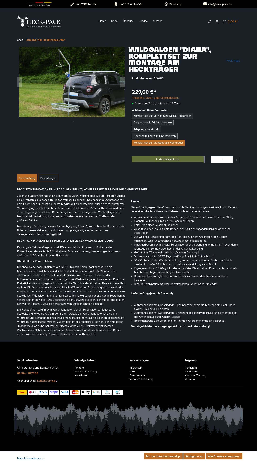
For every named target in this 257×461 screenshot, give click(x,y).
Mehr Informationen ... (30, 458)
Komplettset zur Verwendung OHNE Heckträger (162, 115)
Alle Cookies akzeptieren (224, 456)
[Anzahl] (222, 159)
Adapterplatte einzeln (146, 129)
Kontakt (79, 367)
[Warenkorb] (230, 21)
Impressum (136, 367)
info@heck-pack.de (220, 4)
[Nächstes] (122, 82)
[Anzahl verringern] (207, 159)
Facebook (191, 371)
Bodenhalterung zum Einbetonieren (155, 136)
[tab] (27, 178)
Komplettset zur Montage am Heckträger (158, 142)
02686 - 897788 (27, 373)
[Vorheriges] (19, 82)
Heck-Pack (233, 60)
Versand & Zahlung (85, 371)
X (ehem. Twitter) (195, 375)
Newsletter (81, 375)
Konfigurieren (194, 456)
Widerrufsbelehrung (141, 379)
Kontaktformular (46, 380)
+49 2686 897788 (86, 4)
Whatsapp (175, 4)
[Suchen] (209, 21)
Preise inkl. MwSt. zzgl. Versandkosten (155, 97)
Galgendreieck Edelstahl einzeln (153, 122)
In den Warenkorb (167, 159)
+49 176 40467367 (131, 4)
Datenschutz (137, 375)
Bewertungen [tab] (48, 178)
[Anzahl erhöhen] (236, 159)
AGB (132, 371)
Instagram (191, 367)
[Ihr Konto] (217, 21)
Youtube (190, 379)
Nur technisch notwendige (163, 456)
